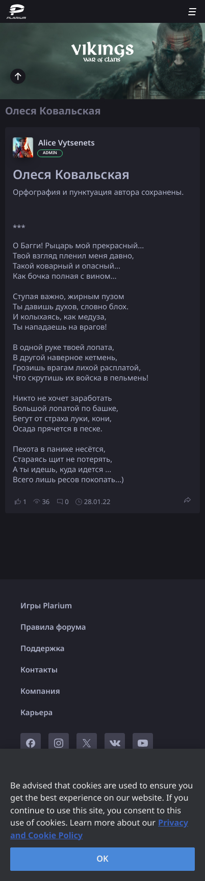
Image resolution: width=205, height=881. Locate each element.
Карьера (36, 713)
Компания (40, 691)
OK (102, 858)
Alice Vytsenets (66, 143)
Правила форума (53, 627)
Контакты (39, 670)
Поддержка (42, 648)
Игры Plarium (46, 606)
